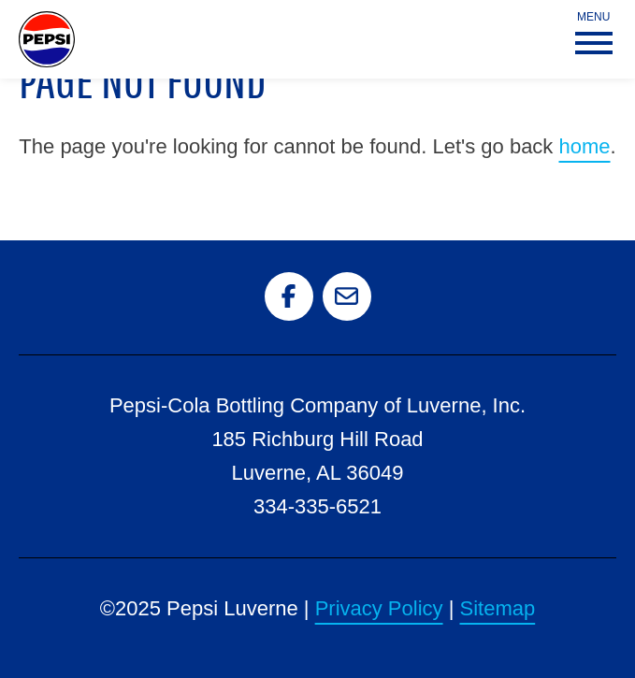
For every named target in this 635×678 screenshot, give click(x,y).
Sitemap (498, 608)
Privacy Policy (379, 608)
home (584, 146)
